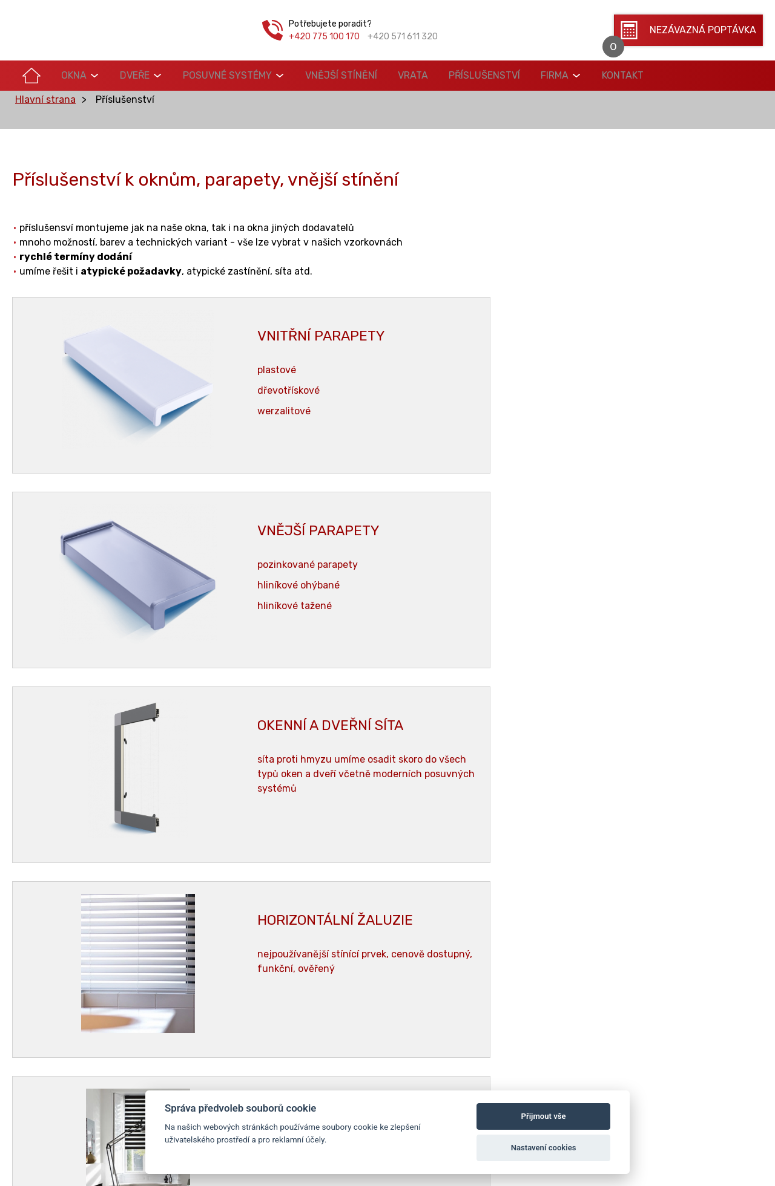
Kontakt (551, 75)
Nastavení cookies (543, 1147)
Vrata (366, 75)
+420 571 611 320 (403, 36)
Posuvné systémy (197, 75)
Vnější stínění (303, 75)
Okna (61, 75)
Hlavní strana (45, 119)
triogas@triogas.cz (637, 943)
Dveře (113, 75)
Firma (491, 75)
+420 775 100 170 (324, 36)
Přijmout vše (543, 1116)
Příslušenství (429, 75)
